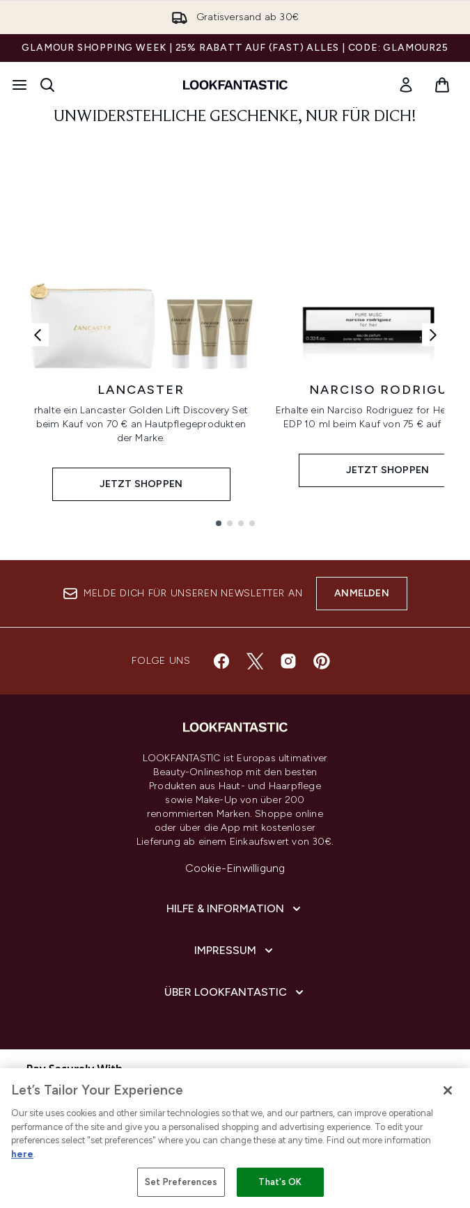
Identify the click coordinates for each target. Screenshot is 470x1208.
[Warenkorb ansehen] (442, 85)
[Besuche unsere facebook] (221, 661)
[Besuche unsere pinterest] (321, 661)
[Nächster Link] (433, 335)
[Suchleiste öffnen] (47, 85)
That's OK (279, 1182)
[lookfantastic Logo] (235, 85)
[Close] (447, 1090)
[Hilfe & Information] (235, 909)
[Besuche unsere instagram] (288, 661)
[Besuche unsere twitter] (255, 661)
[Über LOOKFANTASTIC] (235, 992)
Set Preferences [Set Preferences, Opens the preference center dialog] (181, 1182)
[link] (406, 85)
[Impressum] (235, 950)
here (22, 1154)
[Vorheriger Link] (37, 335)
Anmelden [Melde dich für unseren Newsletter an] (361, 593)
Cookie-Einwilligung (235, 868)
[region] (235, 1138)
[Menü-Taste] (19, 85)
